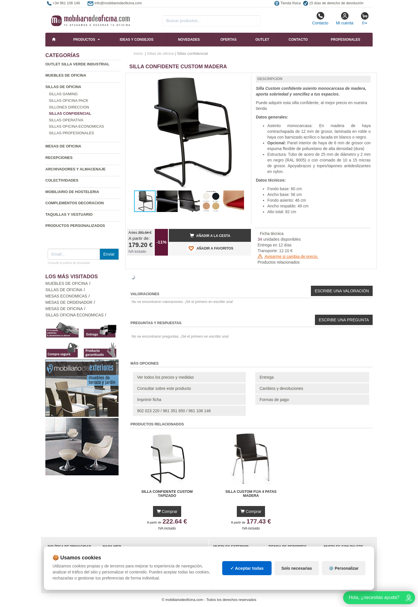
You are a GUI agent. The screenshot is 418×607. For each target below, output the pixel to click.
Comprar (167, 511)
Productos (84, 40)
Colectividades (61, 180)
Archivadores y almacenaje (75, 169)
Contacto (320, 18)
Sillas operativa (66, 120)
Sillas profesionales (71, 133)
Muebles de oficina (65, 75)
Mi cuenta (344, 18)
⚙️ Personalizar (344, 568)
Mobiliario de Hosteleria (72, 192)
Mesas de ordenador (68, 302)
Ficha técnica (271, 233)
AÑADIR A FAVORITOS (210, 248)
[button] (241, 79)
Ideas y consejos (137, 40)
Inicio (138, 53)
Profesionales (345, 40)
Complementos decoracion (74, 203)
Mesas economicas (66, 296)
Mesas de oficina (63, 146)
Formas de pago (274, 399)
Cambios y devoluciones (281, 388)
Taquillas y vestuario (69, 214)
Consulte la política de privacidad (69, 262)
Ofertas (228, 40)
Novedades (189, 40)
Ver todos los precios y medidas (165, 377)
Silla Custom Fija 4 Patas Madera (250, 494)
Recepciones (59, 157)
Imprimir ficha (149, 399)
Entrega (267, 377)
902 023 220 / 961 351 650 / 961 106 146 (174, 410)
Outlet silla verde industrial (77, 64)
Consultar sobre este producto (164, 388)
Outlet (262, 40)
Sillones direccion (69, 107)
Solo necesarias (296, 568)
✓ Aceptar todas (247, 568)
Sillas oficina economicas (76, 126)
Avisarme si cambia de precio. (288, 256)
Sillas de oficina (63, 87)
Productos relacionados (278, 262)
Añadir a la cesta (210, 235)
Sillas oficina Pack (68, 100)
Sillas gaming (63, 94)
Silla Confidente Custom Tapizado (167, 494)
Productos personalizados (75, 225)
